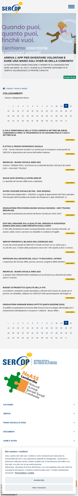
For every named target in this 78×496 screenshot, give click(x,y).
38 (57, 116)
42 (9, 121)
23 (52, 111)
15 (14, 111)
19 (33, 111)
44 (18, 121)
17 (23, 111)
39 (62, 116)
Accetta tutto (39, 480)
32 (28, 116)
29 (14, 116)
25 (62, 111)
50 (47, 121)
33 (33, 116)
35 (43, 116)
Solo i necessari (39, 488)
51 (52, 121)
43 (14, 121)
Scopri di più (69, 77)
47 (33, 121)
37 (52, 116)
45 (23, 121)
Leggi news (70, 139)
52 (57, 121)
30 (18, 116)
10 (57, 106)
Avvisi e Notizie (21, 88)
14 (9, 111)
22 (47, 111)
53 (62, 121)
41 (71, 116)
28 (9, 116)
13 (71, 106)
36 (47, 116)
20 (38, 111)
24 (57, 111)
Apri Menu (71, 7)
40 (67, 116)
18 (28, 111)
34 (38, 116)
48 (38, 121)
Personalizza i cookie (24, 473)
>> (66, 121)
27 (71, 111)
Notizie (10, 88)
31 (23, 116)
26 (67, 111)
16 (18, 111)
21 (43, 111)
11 (62, 106)
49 (43, 121)
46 (28, 121)
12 (66, 106)
